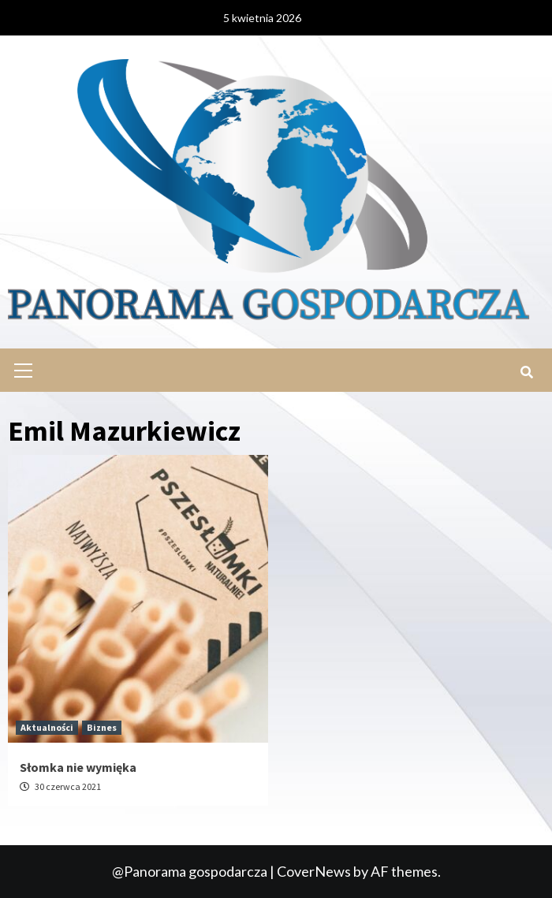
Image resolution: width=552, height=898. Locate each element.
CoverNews (314, 871)
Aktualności (47, 727)
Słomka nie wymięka (78, 767)
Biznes (102, 727)
